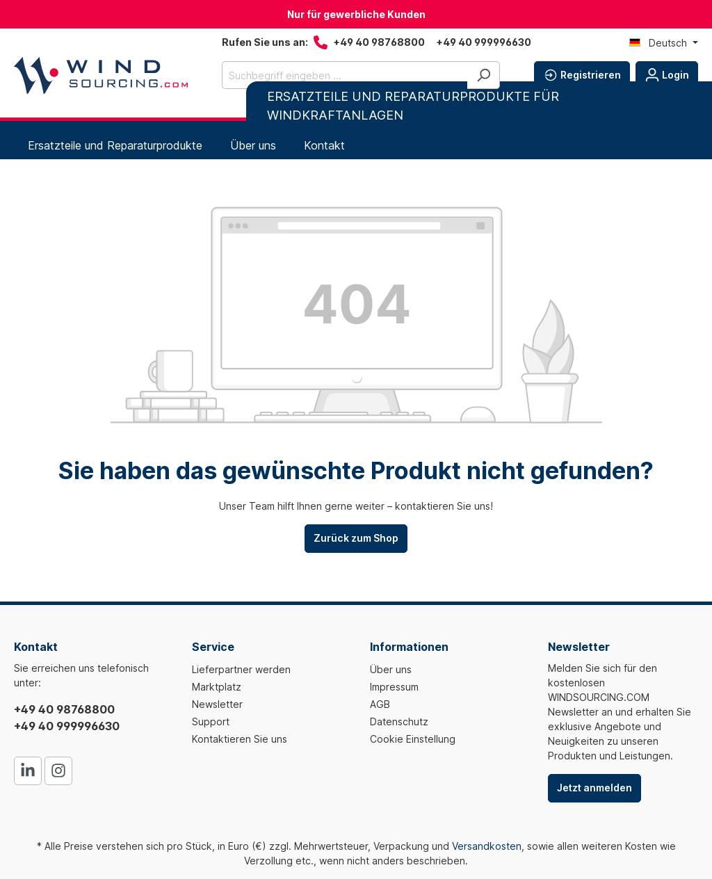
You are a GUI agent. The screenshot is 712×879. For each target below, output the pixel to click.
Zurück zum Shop (356, 538)
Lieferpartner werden (241, 669)
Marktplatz (216, 687)
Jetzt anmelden (594, 787)
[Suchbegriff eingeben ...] (345, 75)
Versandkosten (486, 846)
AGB (380, 704)
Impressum (394, 687)
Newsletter (217, 704)
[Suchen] (483, 75)
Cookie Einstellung (412, 739)
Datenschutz (399, 721)
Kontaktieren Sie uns (239, 739)
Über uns (391, 669)
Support (210, 721)
